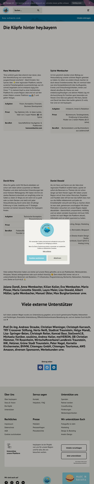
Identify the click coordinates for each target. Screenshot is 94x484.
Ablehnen (57, 258)
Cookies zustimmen (36, 258)
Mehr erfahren (47, 251)
